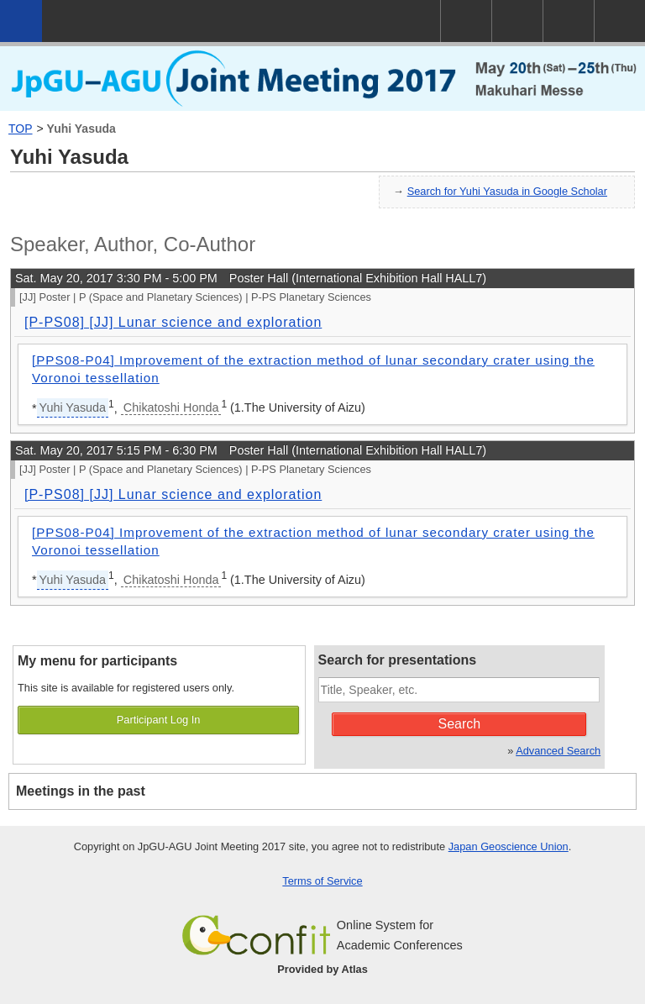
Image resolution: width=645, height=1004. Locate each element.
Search (459, 724)
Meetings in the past (80, 791)
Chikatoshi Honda (171, 407)
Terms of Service (322, 881)
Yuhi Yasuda (81, 128)
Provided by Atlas (322, 969)
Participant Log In (159, 719)
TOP (20, 128)
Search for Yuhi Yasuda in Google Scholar (507, 191)
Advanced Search (558, 750)
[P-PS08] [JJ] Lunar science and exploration (173, 322)
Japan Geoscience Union (508, 846)
